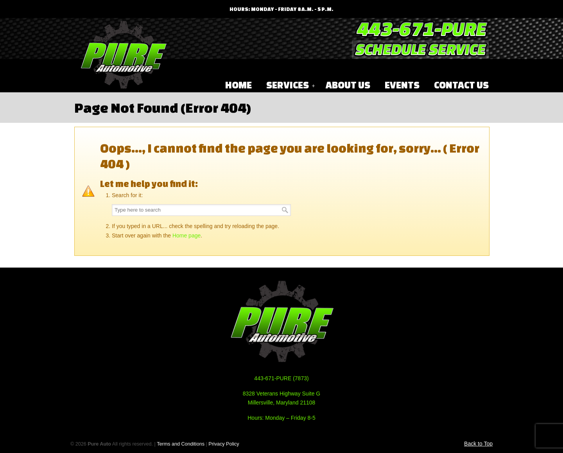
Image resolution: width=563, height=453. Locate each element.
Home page (186, 235)
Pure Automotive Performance (123, 55)
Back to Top (478, 443)
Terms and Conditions (180, 444)
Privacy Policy (223, 444)
